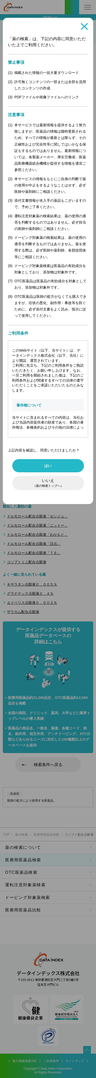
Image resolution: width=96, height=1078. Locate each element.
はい (48, 466)
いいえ (48, 483)
